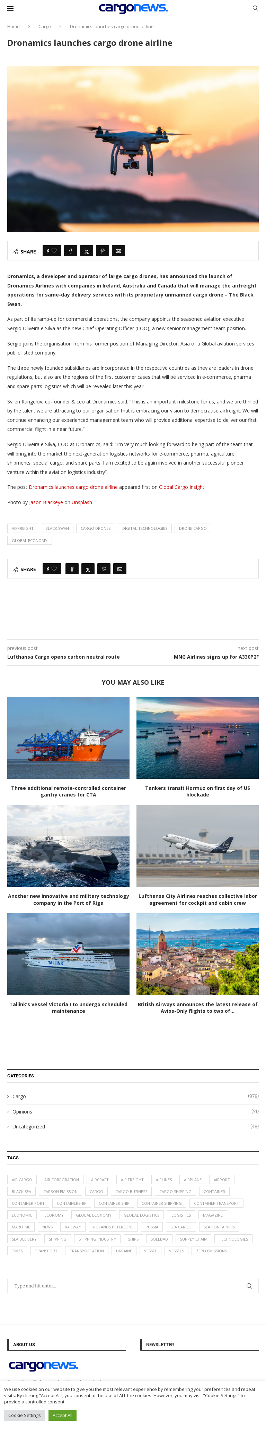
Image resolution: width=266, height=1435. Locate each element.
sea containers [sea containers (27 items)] (219, 1226)
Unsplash (82, 502)
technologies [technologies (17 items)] (233, 1239)
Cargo (44, 26)
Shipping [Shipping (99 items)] (57, 1239)
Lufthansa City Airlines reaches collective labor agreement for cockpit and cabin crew (198, 899)
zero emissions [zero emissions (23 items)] (211, 1250)
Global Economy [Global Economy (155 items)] (94, 1215)
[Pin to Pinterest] (102, 250)
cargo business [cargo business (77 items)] (131, 1191)
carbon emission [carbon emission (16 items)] (60, 1191)
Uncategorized (135, 1126)
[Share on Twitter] (86, 250)
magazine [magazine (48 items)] (213, 1215)
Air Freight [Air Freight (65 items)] (132, 1179)
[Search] (255, 9)
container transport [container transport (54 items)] (216, 1203)
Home (13, 26)
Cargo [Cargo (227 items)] (96, 1191)
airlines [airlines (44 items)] (164, 1179)
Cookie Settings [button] (24, 1415)
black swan (57, 528)
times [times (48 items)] (17, 1250)
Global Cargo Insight (181, 487)
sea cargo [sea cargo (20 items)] (181, 1226)
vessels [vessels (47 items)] (176, 1250)
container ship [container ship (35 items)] (114, 1203)
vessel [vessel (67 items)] (150, 1250)
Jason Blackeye (46, 502)
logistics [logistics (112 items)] (181, 1215)
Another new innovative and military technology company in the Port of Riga (68, 899)
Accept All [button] (62, 1415)
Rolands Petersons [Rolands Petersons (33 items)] (113, 1226)
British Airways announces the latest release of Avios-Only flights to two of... (198, 1008)
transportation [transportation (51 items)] (87, 1250)
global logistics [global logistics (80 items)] (141, 1215)
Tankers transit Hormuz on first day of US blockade (197, 791)
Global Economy (29, 540)
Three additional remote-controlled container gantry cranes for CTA (68, 791)
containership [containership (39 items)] (72, 1203)
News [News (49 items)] (47, 1226)
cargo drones (95, 528)
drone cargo (193, 528)
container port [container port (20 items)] (28, 1203)
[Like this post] (54, 250)
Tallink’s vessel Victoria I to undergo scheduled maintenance (68, 1008)
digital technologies (144, 528)
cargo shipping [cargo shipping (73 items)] (175, 1191)
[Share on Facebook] (70, 250)
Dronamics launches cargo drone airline (73, 487)
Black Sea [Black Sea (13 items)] (21, 1191)
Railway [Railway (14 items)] (73, 1226)
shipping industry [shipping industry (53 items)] (97, 1239)
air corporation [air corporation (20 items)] (61, 1179)
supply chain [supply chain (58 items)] (193, 1239)
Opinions (135, 1111)
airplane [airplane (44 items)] (193, 1179)
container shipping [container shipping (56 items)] (162, 1203)
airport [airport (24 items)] (222, 1179)
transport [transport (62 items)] (46, 1250)
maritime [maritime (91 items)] (21, 1226)
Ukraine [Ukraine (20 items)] (124, 1250)
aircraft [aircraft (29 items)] (100, 1179)
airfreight (23, 528)
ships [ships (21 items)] (133, 1239)
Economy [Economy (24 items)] (54, 1215)
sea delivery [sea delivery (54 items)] (24, 1239)
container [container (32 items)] (214, 1191)
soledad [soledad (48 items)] (159, 1239)
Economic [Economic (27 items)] (22, 1215)
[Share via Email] (118, 250)
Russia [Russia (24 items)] (151, 1226)
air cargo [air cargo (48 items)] (22, 1179)
